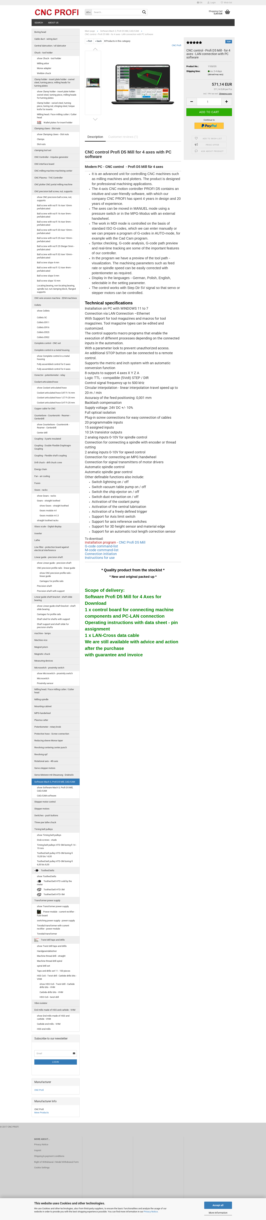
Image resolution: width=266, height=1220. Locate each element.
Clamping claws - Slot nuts (47, 128)
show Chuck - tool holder (49, 58)
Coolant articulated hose (46, 382)
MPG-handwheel (42, 713)
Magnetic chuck (42, 654)
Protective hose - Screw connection (51, 733)
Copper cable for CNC (44, 408)
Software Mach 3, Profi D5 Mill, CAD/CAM (54, 781)
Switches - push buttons (46, 815)
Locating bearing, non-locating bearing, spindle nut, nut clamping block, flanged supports (56, 288)
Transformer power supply (47, 900)
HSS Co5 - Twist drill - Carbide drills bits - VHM (57, 977)
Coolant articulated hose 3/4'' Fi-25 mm (56, 402)
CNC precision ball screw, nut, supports (53, 191)
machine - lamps (42, 633)
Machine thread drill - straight (51, 956)
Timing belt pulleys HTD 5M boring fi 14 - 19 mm (57, 847)
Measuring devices (43, 660)
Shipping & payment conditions (49, 1156)
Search (39, 22)
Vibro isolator (40, 1003)
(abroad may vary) (215, 74)
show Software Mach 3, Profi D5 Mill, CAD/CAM (55, 789)
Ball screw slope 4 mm (48, 262)
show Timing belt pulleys (49, 835)
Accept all (218, 1205)
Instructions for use (100, 558)
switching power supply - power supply (56, 920)
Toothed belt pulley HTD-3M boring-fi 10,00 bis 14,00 (55, 855)
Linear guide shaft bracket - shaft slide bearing (53, 599)
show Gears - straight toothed (54, 505)
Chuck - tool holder (43, 52)
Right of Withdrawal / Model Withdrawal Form (56, 1162)
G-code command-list (101, 546)
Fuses (37, 483)
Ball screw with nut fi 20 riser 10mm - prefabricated (55, 231)
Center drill (42, 432)
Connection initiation (101, 554)
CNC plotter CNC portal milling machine (53, 184)
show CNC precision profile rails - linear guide (56, 575)
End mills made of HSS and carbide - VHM (54, 1010)
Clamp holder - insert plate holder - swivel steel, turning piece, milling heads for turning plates (54, 82)
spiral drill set (43, 966)
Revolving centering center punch (50, 747)
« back (98, 41)
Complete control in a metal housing (51, 350)
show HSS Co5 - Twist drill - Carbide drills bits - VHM (57, 986)
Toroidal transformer (47, 933)
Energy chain (40, 469)
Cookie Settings (42, 1167)
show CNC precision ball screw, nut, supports (54, 199)
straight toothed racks (47, 520)
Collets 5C (42, 317)
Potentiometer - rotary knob (47, 727)
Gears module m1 (48, 510)
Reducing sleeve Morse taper (48, 740)
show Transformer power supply (53, 906)
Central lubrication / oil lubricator (50, 45)
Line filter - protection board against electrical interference (51, 549)
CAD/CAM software (46, 795)
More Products (41, 1112)
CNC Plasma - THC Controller (48, 177)
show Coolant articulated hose (52, 387)
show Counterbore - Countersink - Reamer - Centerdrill (53, 426)
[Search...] (88, 12)
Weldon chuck (44, 73)
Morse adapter (44, 68)
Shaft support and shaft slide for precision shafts (53, 626)
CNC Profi (176, 45)
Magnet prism (41, 647)
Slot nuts (41, 144)
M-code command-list (102, 550)
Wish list (226, 2)
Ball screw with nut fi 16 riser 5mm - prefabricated (54, 215)
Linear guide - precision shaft (48, 557)
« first (89, 41)
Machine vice (40, 640)
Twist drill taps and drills (49, 940)
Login (55, 1062)
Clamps (40, 139)
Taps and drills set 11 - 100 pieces (53, 971)
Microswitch (43, 678)
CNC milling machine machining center (53, 170)
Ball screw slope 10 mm (48, 280)
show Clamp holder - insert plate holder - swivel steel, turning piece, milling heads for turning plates (56, 94)
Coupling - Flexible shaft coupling (50, 455)
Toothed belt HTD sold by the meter (54, 883)
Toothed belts (44, 870)
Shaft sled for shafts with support (53, 619)
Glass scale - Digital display (47, 526)
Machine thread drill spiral (49, 961)
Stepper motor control (45, 801)
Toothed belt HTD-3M (51, 889)
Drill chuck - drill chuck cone (48, 462)
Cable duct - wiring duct (45, 39)
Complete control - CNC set (47, 343)
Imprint (37, 1150)
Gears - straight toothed (48, 500)
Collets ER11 (43, 322)
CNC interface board (44, 164)
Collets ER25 (43, 332)
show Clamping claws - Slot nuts (53, 134)
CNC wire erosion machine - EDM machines (55, 298)
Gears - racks (41, 490)
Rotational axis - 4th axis (46, 761)
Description (95, 137)
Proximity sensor (45, 683)
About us (53, 22)
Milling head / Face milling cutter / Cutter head (57, 116)
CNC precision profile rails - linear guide (56, 568)
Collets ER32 (43, 337)
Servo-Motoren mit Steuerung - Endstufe (54, 775)
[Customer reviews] (194, 44)
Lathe (37, 540)
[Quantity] (209, 102)
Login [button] (212, 2)
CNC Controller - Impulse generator (51, 157)
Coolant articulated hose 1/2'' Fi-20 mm (56, 397)
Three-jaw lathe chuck (45, 822)
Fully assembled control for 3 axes (53, 364)
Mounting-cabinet (43, 706)
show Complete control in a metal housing (53, 358)
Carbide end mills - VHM (48, 1024)
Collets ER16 (43, 327)
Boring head (40, 32)
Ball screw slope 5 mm (48, 275)
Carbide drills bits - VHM (51, 992)
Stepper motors (41, 808)
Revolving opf (41, 754)
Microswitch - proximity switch (49, 667)
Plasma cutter (41, 720)
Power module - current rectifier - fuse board (56, 913)
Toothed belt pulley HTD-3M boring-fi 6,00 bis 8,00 (55, 863)
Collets (37, 305)
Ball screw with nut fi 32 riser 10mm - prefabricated (55, 256)
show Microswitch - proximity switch (55, 673)
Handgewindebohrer (47, 951)
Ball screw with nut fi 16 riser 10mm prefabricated (54, 207)
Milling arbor (43, 63)
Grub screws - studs (47, 840)
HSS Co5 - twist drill (49, 997)
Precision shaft (44, 586)
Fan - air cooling (42, 476)
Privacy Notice (151, 1211)
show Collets (43, 310)
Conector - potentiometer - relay (49, 375)
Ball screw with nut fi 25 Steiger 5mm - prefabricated (55, 248)
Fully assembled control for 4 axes (53, 369)
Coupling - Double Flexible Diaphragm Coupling (52, 447)
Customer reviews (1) (123, 137)
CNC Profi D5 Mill (132, 542)
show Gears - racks (46, 495)
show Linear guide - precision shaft (54, 563)
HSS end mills (44, 1029)
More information (218, 1212)
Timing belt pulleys (43, 829)
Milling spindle (41, 699)
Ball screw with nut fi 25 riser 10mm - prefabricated (55, 240)
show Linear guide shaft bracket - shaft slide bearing (56, 608)
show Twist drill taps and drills (52, 946)
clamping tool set (42, 150)
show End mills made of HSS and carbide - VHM (53, 1017)
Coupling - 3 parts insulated (47, 438)
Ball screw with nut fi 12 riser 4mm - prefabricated (54, 269)
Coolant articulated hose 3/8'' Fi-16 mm (56, 392)
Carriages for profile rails (52, 581)
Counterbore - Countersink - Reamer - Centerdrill (52, 417)
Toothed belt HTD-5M (51, 894)
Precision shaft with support (51, 591)
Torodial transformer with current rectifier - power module (53, 927)
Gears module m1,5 (49, 515)
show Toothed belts (46, 876)
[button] (199, 2)
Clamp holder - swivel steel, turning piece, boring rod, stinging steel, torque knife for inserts (56, 106)
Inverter (38, 533)
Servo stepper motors (44, 768)
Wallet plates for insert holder (54, 122)
